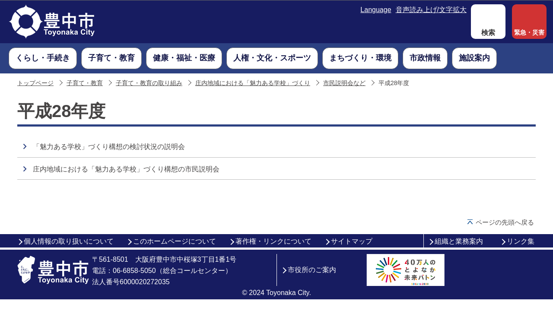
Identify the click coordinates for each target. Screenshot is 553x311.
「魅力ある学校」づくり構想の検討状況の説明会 (109, 146)
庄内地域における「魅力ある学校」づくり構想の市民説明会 (126, 169)
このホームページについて (174, 241)
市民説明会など (344, 83)
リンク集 (520, 241)
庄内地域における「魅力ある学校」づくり (252, 83)
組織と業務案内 (459, 241)
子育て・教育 (85, 83)
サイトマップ (351, 241)
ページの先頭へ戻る (505, 222)
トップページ (35, 83)
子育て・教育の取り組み (149, 83)
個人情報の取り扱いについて (69, 241)
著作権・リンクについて (273, 241)
